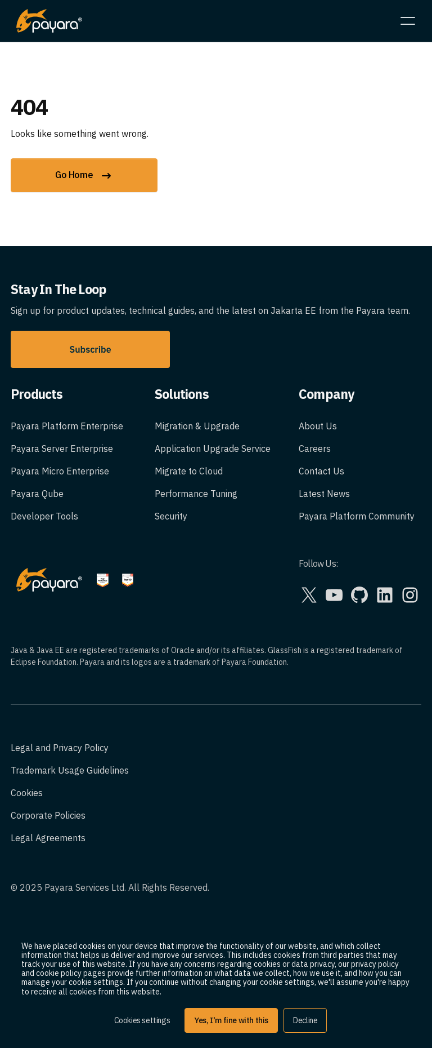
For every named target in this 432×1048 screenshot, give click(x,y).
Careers (315, 448)
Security (171, 516)
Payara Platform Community (357, 516)
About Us (318, 426)
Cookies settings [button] (142, 1020)
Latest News (324, 493)
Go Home (84, 176)
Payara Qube (37, 493)
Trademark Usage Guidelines (70, 770)
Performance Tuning (196, 493)
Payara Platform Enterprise (67, 426)
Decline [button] (305, 1020)
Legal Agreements (48, 837)
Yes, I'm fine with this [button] (231, 1020)
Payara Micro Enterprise (60, 471)
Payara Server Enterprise (62, 448)
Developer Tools (44, 516)
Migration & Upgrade (197, 426)
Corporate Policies (48, 815)
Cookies (27, 792)
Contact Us (321, 471)
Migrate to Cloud (189, 471)
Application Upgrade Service (213, 448)
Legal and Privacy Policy (60, 747)
